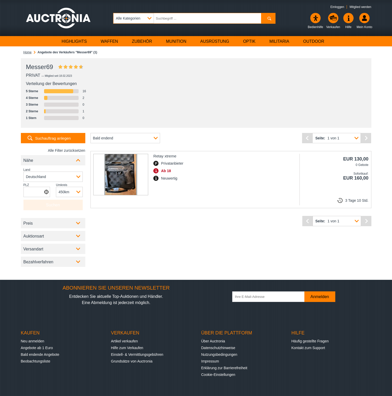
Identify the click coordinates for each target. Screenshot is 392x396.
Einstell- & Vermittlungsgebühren (137, 354)
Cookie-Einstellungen (218, 375)
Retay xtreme (164, 156)
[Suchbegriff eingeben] (194, 18)
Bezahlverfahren (38, 262)
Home (27, 52)
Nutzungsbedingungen (219, 354)
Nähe (28, 160)
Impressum (210, 361)
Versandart (33, 249)
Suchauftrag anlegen (53, 138)
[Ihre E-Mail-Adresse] (271, 296)
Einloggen (337, 7)
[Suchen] (268, 18)
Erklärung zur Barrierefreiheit (224, 368)
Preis (28, 223)
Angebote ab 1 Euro (37, 348)
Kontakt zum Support (308, 348)
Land (26, 170)
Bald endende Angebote (40, 354)
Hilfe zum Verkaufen (127, 348)
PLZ (26, 185)
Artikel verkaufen (124, 341)
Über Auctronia (213, 341)
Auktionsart (33, 236)
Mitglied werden (360, 7)
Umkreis (61, 185)
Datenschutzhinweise (218, 348)
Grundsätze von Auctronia (132, 361)
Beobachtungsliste (35, 361)
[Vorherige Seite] (307, 138)
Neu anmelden (32, 341)
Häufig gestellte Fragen (310, 341)
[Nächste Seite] (366, 138)
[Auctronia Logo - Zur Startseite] (58, 18)
